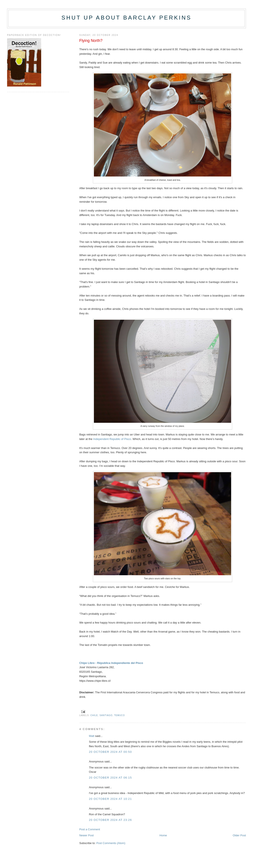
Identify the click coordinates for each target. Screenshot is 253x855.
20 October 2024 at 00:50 (110, 751)
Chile (94, 715)
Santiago (105, 715)
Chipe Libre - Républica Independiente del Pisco (111, 663)
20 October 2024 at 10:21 (110, 798)
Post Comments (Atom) (110, 843)
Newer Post (86, 835)
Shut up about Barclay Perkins (126, 17)
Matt (91, 736)
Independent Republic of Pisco (112, 439)
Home (163, 835)
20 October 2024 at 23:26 (110, 820)
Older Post (239, 835)
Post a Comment (89, 829)
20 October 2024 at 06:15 (110, 777)
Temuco (119, 715)
